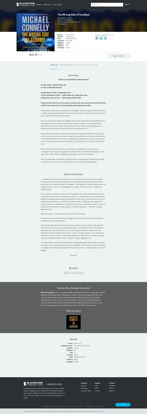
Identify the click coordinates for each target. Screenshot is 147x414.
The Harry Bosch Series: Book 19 (69, 22)
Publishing (84, 388)
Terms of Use (79, 406)
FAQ (96, 388)
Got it (123, 405)
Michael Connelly (66, 18)
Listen (40, 55)
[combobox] (107, 5)
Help (96, 386)
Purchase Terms (90, 406)
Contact (97, 391)
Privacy (72, 406)
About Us (84, 386)
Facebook (112, 386)
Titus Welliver (68, 20)
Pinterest (112, 391)
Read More (73, 255)
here (103, 411)
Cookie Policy (100, 406)
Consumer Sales (86, 391)
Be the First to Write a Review (73, 273)
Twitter (111, 388)
